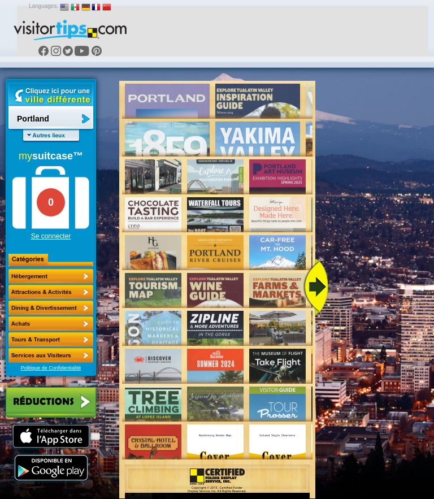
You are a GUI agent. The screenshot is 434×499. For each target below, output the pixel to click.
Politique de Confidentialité (51, 368)
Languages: (43, 6)
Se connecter (51, 236)
